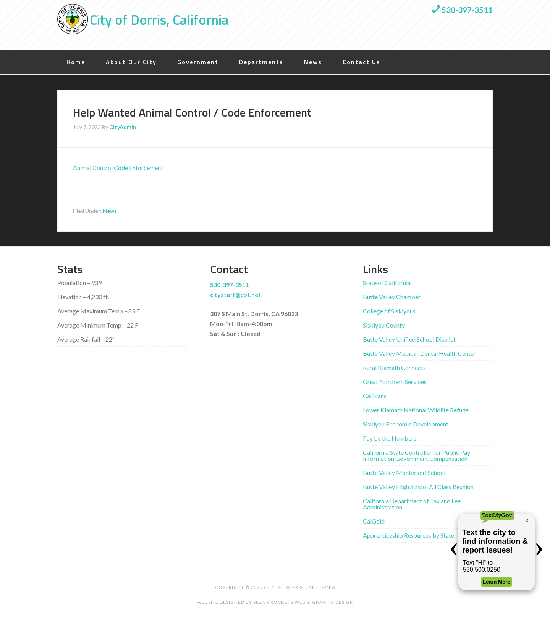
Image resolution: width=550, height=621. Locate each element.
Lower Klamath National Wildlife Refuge (416, 409)
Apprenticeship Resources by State (408, 535)
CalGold (374, 521)
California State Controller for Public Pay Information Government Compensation (416, 455)
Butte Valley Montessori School (404, 472)
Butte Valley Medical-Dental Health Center (419, 353)
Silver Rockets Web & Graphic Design (303, 602)
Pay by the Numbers (389, 438)
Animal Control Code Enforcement (118, 167)
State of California (387, 282)
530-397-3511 (462, 10)
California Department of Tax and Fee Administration (412, 504)
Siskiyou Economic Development (405, 424)
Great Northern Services (395, 381)
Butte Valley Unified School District (409, 339)
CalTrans (375, 395)
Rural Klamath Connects (394, 367)
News (110, 211)
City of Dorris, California (159, 19)
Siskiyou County (384, 325)
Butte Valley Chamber (392, 296)
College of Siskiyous (389, 311)
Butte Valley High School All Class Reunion (418, 486)
